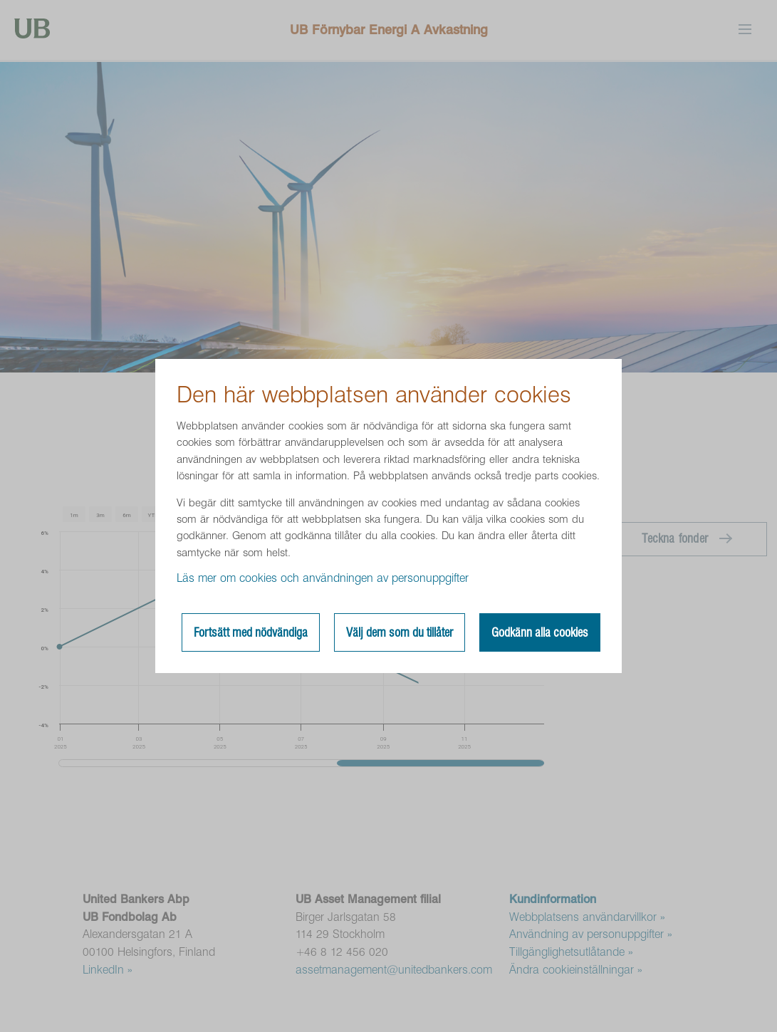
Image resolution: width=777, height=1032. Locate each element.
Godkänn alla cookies (539, 632)
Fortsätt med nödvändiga (251, 632)
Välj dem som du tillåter (399, 632)
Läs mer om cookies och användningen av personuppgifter (323, 578)
